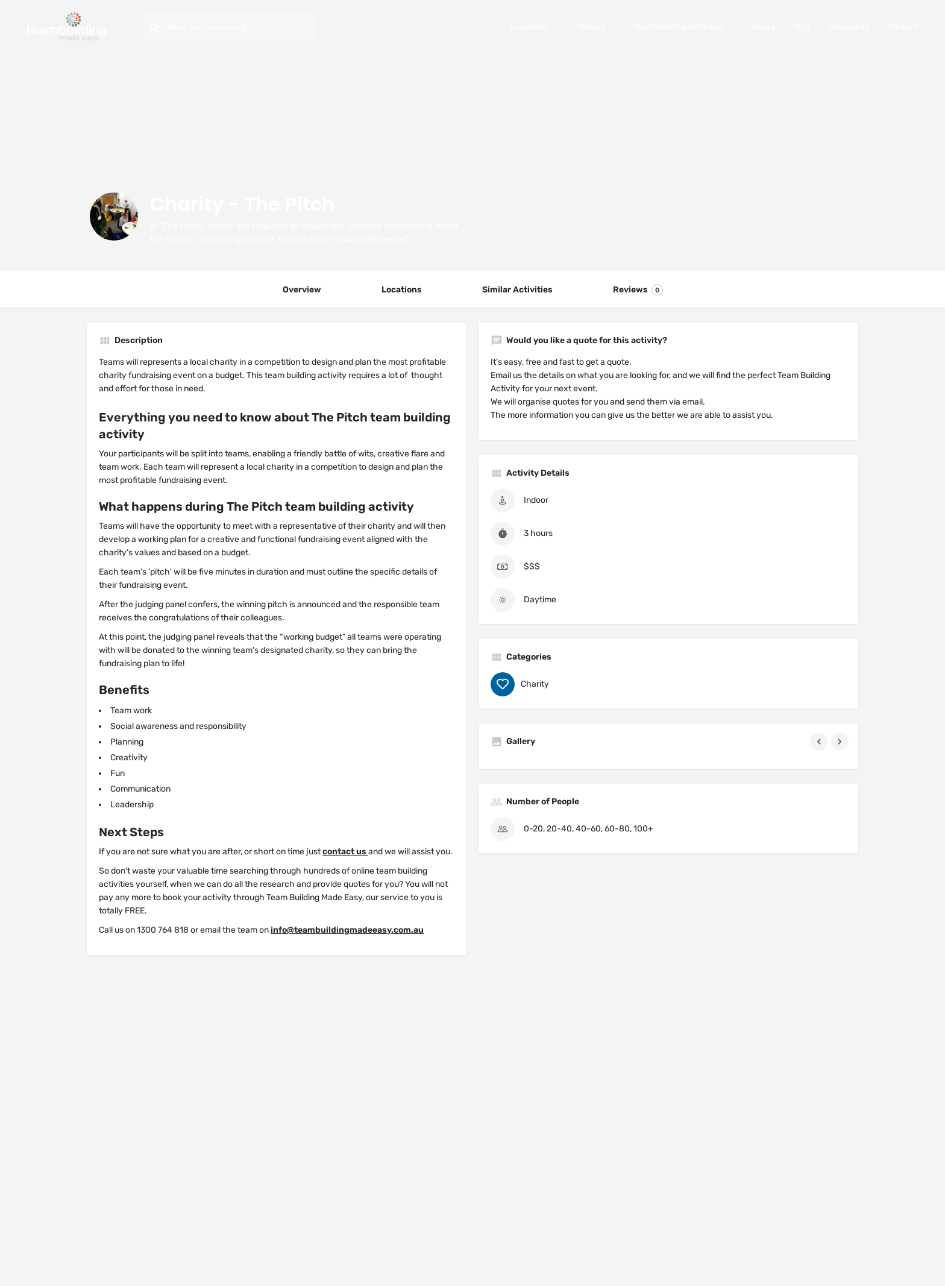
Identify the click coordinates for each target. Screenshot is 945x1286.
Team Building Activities (678, 27)
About (763, 27)
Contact (902, 27)
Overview (302, 290)
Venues (591, 27)
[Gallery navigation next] (840, 742)
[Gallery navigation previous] (820, 742)
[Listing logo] (114, 216)
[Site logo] (68, 26)
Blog (801, 27)
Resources (848, 27)
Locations (529, 27)
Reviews (638, 290)
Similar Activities (517, 290)
